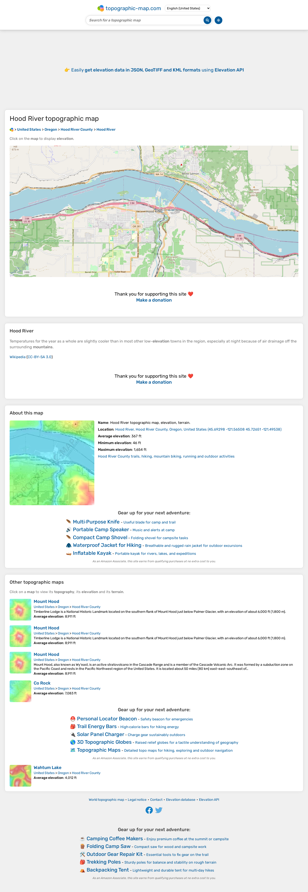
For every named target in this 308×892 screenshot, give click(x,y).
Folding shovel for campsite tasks (159, 538)
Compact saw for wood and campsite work (170, 847)
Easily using (157, 70)
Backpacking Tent (108, 870)
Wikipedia (18, 357)
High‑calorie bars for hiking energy (149, 727)
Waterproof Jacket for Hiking (107, 545)
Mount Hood (46, 601)
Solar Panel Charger (100, 734)
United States (44, 607)
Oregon (63, 607)
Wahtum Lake (47, 767)
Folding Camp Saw (109, 846)
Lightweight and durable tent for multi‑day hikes (173, 870)
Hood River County (86, 607)
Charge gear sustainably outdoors (156, 735)
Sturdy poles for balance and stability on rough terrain (170, 862)
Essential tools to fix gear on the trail (177, 855)
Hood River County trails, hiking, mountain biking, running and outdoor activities (166, 456)
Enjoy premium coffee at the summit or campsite (188, 839)
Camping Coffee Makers (115, 838)
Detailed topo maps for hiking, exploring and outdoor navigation (178, 750)
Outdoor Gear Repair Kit (115, 854)
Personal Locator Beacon (107, 719)
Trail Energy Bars (97, 726)
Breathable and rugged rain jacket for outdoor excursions (193, 545)
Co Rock (42, 683)
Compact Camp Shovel (100, 537)
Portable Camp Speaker (101, 529)
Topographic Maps (99, 750)
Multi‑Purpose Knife (96, 522)
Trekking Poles (104, 862)
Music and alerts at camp (154, 530)
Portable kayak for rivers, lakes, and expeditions (155, 553)
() (198, 429)
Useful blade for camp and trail (149, 522)
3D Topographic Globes (104, 742)
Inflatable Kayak (92, 553)
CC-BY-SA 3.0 (39, 357)
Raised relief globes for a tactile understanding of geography (186, 742)
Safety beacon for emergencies (167, 719)
